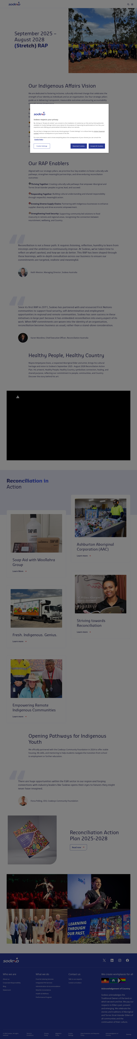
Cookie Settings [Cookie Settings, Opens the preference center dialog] (41, 146)
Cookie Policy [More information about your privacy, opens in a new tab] (38, 139)
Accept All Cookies (96, 146)
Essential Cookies (79, 146)
